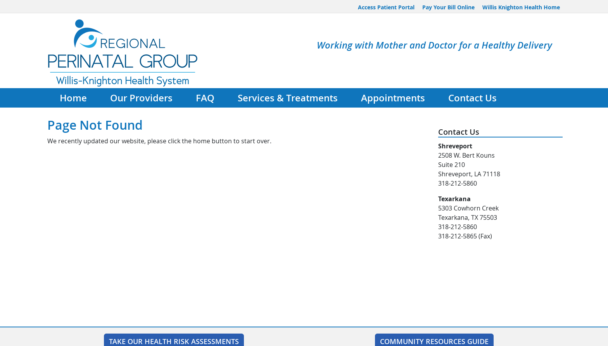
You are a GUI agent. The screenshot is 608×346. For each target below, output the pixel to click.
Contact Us (472, 98)
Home (73, 98)
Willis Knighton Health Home (521, 7)
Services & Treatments (288, 98)
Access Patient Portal (386, 7)
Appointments (393, 98)
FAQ (205, 98)
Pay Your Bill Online (448, 7)
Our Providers (141, 98)
